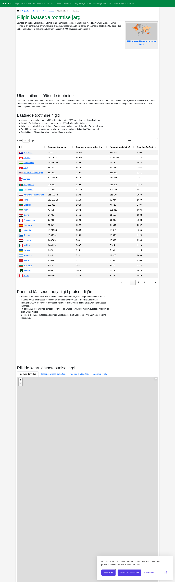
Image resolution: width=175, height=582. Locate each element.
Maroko (26, 311)
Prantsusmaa (29, 270)
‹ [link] (127, 333)
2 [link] (138, 333)
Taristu (59, 3)
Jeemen (27, 291)
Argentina (27, 306)
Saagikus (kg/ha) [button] (100, 446)
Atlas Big (6, 3)
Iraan (25, 260)
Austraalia (27, 203)
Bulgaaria (27, 316)
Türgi (25, 218)
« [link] (122, 333)
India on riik (28, 213)
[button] (44, 197)
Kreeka (26, 286)
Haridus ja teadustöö (102, 3)
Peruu (26, 326)
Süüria (26, 265)
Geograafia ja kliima (82, 3)
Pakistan (27, 321)
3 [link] (144, 333)
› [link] (149, 333)
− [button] (20, 456)
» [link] (155, 333)
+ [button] (20, 452)
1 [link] (132, 333)
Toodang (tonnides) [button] (27, 446)
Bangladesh (28, 235)
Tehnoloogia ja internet (123, 3)
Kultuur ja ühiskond (45, 3)
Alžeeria (27, 281)
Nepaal (26, 229)
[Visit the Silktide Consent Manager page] (166, 573)
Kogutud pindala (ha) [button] (79, 446)
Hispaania (27, 275)
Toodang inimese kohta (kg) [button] (53, 446)
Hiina (25, 250)
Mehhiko (27, 296)
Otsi (129, 191)
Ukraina (26, 301)
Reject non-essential (129, 572)
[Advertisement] (87, 70)
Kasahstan (28, 240)
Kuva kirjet (25, 191)
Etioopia (27, 255)
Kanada (26, 208)
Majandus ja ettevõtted (25, 3)
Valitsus (67, 3)
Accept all (108, 572)
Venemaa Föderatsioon (33, 245)
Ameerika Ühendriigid (33, 223)
